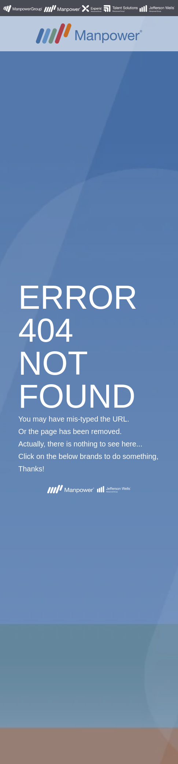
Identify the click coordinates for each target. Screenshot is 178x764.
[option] (89, 382)
